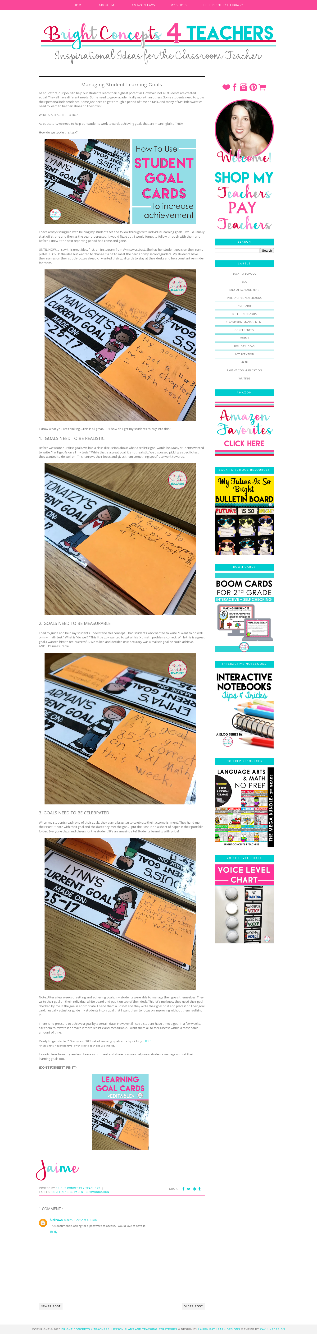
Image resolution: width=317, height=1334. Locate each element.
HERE (147, 1041)
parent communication (91, 1192)
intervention (244, 354)
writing (244, 378)
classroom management (244, 322)
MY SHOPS (179, 5)
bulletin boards (244, 314)
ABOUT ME (107, 5)
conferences (61, 1192)
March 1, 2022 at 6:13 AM (81, 1220)
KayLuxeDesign (272, 1329)
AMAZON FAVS (143, 5)
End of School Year (244, 289)
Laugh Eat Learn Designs (219, 1329)
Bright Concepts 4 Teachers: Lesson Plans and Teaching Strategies (119, 1329)
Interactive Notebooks (244, 298)
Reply (53, 1232)
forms (244, 338)
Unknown (56, 1220)
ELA (244, 281)
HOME (79, 5)
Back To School (244, 273)
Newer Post (51, 1306)
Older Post (193, 1306)
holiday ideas (244, 346)
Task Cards (244, 306)
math (244, 362)
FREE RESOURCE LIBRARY (223, 5)
